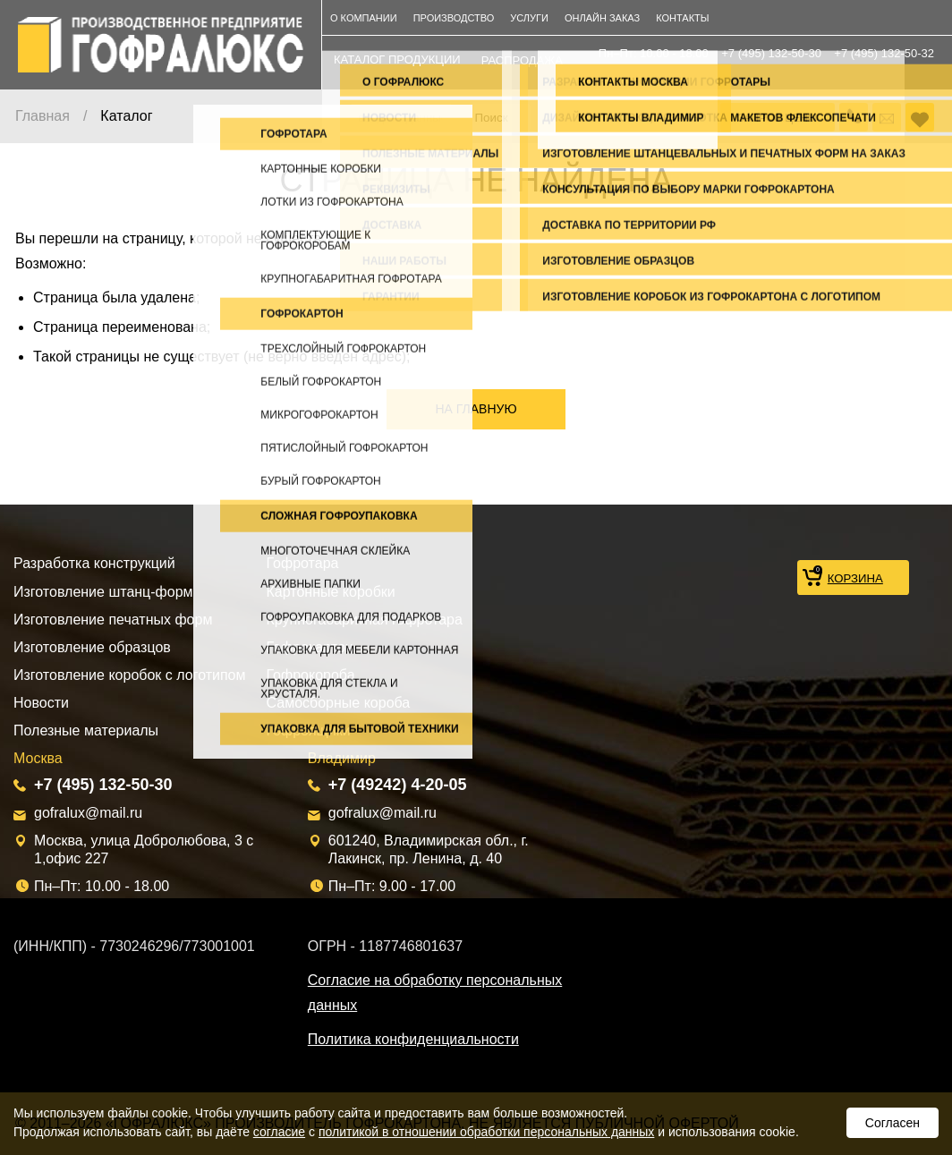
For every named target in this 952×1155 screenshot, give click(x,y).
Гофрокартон (310, 647)
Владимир (342, 758)
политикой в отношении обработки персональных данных (486, 1132)
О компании (363, 18)
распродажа (522, 60)
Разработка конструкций (94, 563)
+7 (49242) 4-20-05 (397, 785)
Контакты (682, 18)
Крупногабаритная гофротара (365, 619)
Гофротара (303, 563)
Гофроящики (309, 730)
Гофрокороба (311, 675)
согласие (279, 1132)
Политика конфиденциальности (413, 1039)
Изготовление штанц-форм (103, 591)
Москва (38, 758)
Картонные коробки (331, 591)
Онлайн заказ (602, 18)
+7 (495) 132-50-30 (771, 53)
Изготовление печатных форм (112, 619)
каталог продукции (397, 59)
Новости (41, 702)
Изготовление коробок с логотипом (129, 675)
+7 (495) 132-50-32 (884, 53)
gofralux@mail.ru (88, 812)
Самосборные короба (339, 702)
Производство (454, 18)
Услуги (529, 18)
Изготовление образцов (92, 647)
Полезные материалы (85, 730)
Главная (42, 115)
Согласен (892, 1123)
